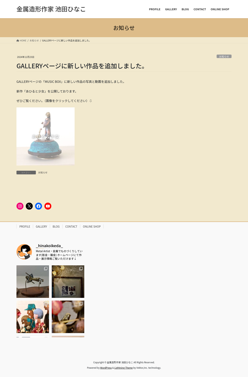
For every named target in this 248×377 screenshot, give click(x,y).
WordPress (106, 367)
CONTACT (71, 226)
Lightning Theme (123, 367)
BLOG (56, 226)
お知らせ (224, 56)
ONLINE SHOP (92, 226)
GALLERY (41, 226)
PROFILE (24, 226)
